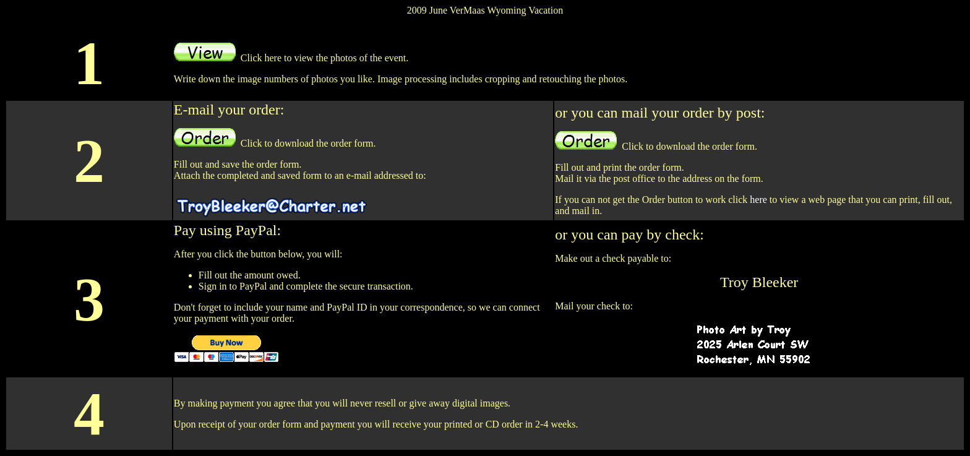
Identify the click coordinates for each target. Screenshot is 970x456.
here (758, 199)
